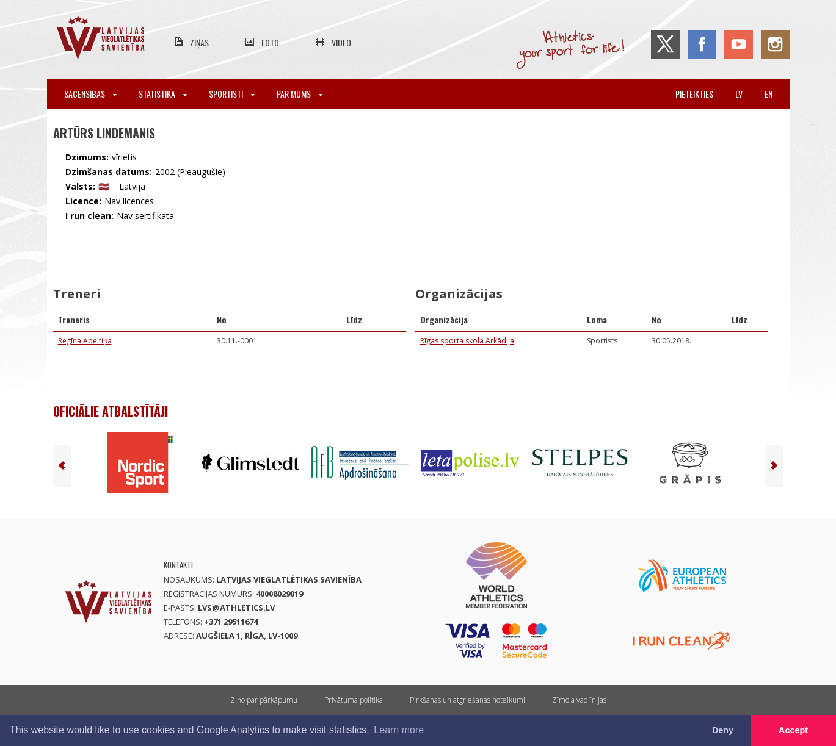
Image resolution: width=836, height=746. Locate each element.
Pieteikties (694, 93)
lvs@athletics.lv (236, 607)
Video (341, 42)
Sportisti (232, 93)
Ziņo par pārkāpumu (263, 700)
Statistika (163, 93)
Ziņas (199, 42)
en (768, 93)
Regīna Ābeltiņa (85, 340)
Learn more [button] (399, 730)
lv (739, 93)
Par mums (299, 93)
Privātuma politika (353, 700)
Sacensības (90, 93)
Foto (270, 42)
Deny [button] (722, 730)
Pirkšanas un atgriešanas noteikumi (467, 700)
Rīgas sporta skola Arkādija (467, 340)
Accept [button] (793, 730)
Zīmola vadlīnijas (579, 700)
